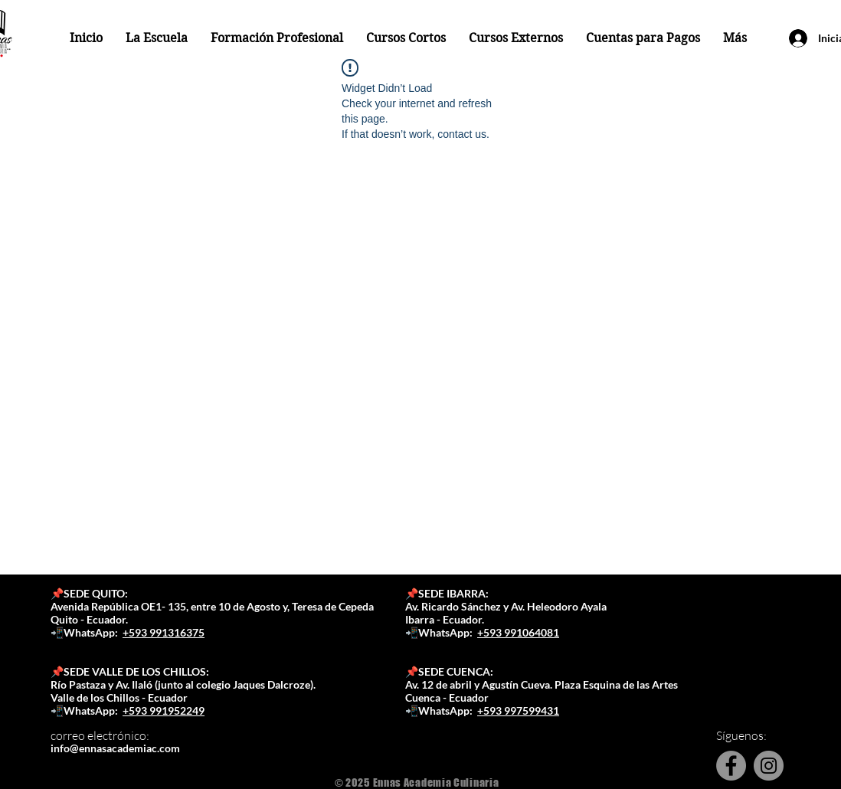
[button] (156, 38)
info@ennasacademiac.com (115, 748)
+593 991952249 (164, 710)
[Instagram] (769, 766)
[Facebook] (731, 766)
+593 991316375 (164, 632)
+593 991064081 (518, 632)
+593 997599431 (518, 710)
